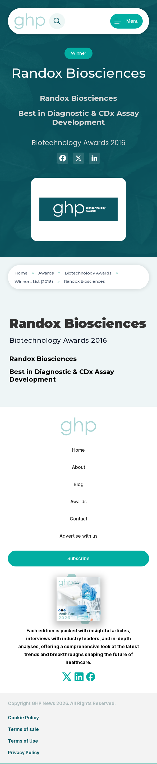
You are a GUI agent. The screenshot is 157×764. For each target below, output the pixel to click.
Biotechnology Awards (88, 273)
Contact (78, 518)
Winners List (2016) (34, 281)
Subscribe (78, 558)
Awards (46, 273)
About (78, 467)
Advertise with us (78, 536)
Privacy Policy (23, 752)
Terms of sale (23, 729)
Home (21, 273)
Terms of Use (23, 741)
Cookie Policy (23, 717)
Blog (79, 484)
